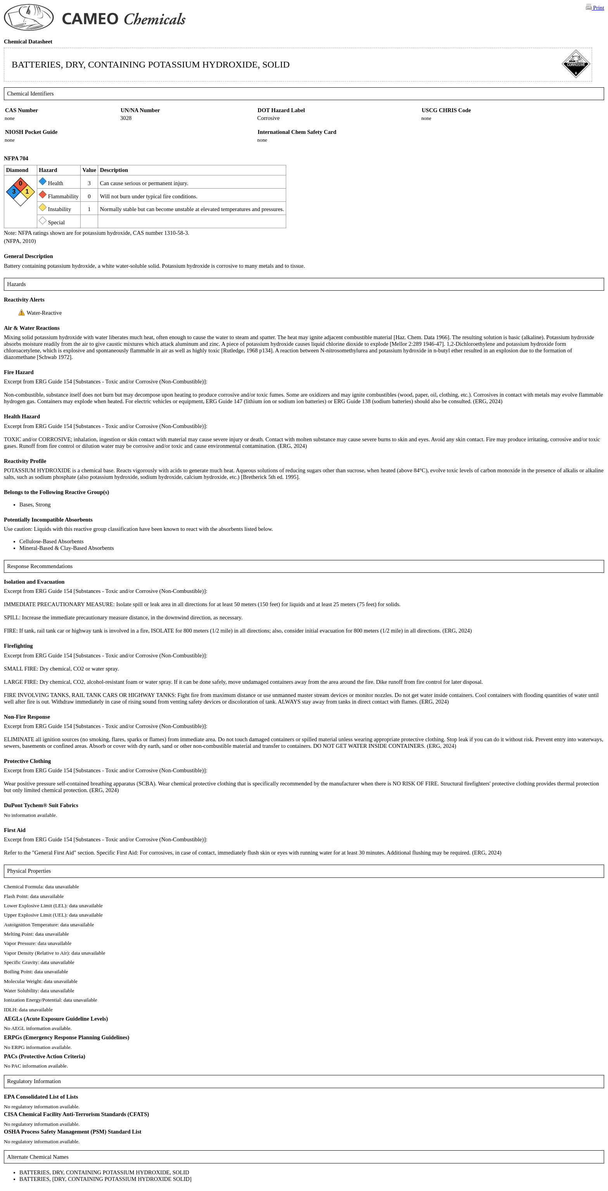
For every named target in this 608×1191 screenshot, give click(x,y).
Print (595, 7)
